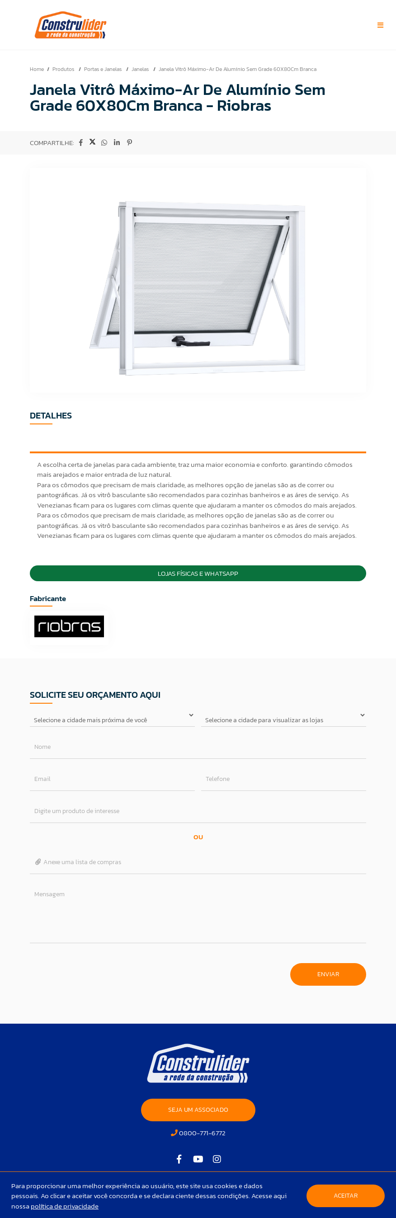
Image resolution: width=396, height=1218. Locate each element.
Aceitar (346, 1195)
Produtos (63, 69)
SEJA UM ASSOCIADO (198, 1110)
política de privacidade (65, 1206)
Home (37, 69)
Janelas (141, 69)
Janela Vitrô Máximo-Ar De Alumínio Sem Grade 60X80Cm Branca (237, 69)
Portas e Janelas (103, 69)
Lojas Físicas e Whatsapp (198, 573)
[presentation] (98, 970)
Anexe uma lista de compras (78, 862)
